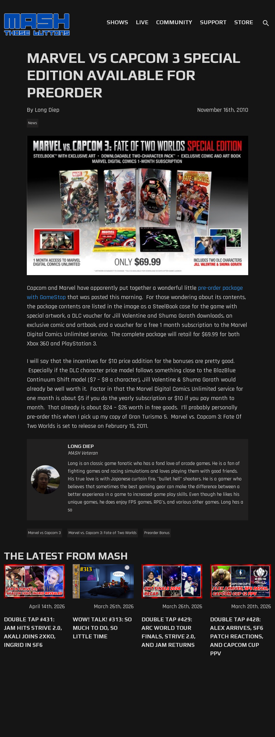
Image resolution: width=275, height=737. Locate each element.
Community (174, 22)
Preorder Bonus (157, 533)
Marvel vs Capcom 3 (44, 533)
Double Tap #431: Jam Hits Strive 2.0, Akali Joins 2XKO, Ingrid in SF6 (33, 632)
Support (213, 22)
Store (243, 22)
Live (142, 22)
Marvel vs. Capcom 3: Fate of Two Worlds (103, 533)
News (32, 123)
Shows (117, 22)
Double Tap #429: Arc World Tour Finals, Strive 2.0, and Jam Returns (168, 632)
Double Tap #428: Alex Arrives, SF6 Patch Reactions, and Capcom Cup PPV (236, 636)
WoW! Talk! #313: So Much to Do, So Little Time (102, 628)
